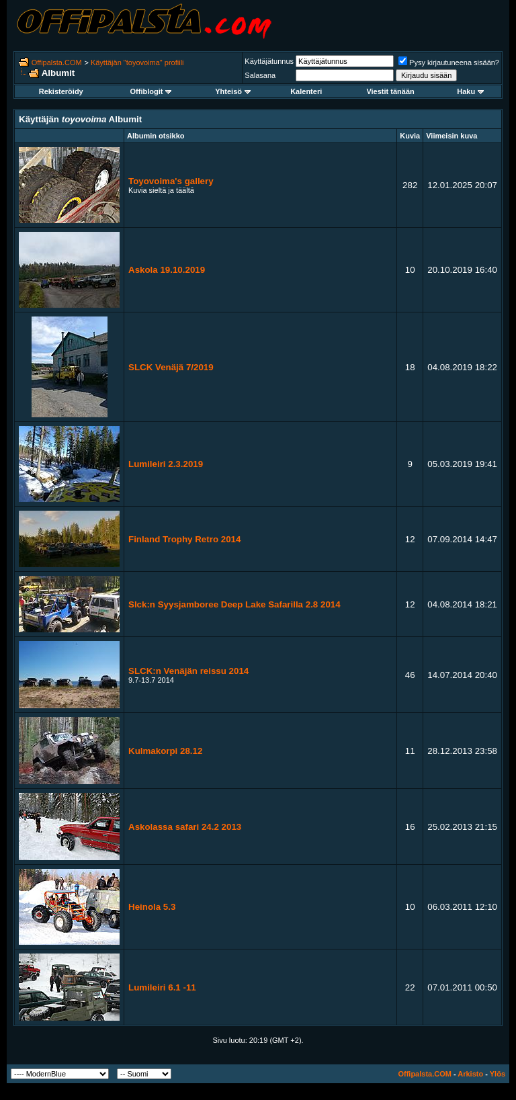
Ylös (497, 1074)
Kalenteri (306, 91)
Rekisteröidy (61, 91)
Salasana (260, 75)
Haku (470, 91)
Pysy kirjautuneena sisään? (448, 62)
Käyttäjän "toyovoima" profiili (137, 62)
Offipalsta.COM (57, 62)
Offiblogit (151, 91)
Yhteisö (233, 91)
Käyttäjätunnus (269, 61)
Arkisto (470, 1074)
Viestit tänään (390, 91)
